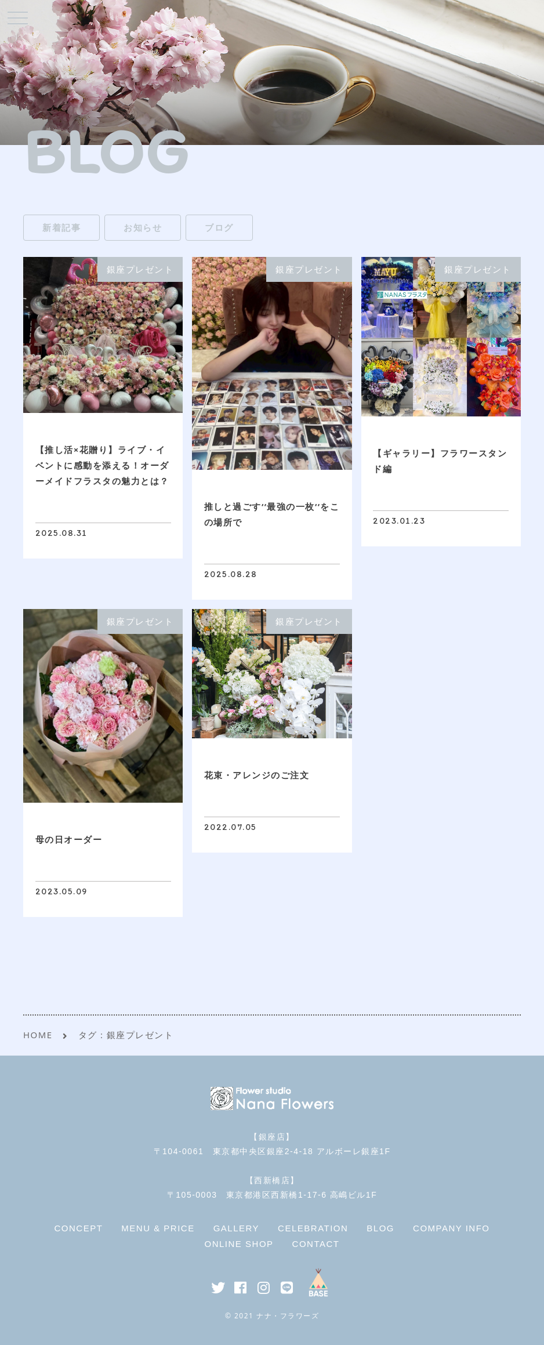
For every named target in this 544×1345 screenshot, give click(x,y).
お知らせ (143, 227)
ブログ (219, 227)
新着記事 (61, 227)
